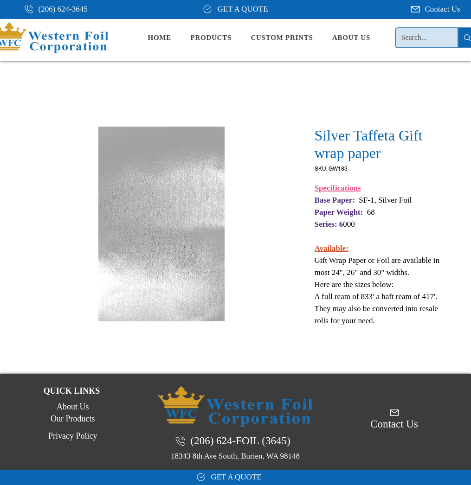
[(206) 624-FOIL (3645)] (235, 441)
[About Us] (72, 407)
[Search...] (420, 37)
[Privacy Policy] (72, 436)
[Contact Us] (436, 9)
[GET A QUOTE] (235, 9)
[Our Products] (72, 419)
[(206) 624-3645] (59, 9)
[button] (218, 37)
